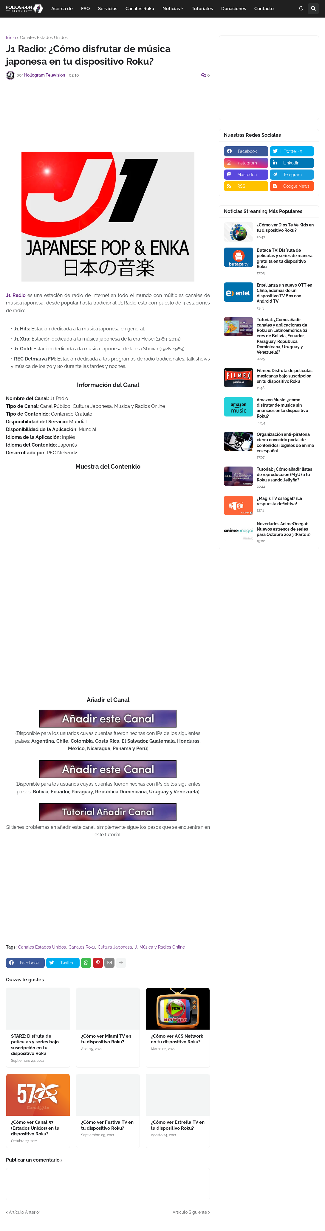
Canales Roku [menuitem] (140, 8)
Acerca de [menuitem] (62, 8)
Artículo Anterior (24, 1212)
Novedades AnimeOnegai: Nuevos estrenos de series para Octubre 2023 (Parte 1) (283, 529)
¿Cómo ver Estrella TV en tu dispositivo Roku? (178, 1125)
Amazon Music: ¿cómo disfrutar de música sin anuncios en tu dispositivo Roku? (282, 408)
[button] (301, 8)
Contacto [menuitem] (264, 8)
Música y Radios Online (162, 947)
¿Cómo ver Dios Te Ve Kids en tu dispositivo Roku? (285, 228)
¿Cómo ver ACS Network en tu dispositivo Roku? (177, 1039)
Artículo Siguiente (190, 1212)
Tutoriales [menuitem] (202, 8)
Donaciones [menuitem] (233, 8)
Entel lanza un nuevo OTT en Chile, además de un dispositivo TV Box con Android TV (284, 293)
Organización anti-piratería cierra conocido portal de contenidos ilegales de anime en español (285, 442)
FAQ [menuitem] (85, 8)
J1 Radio (16, 295)
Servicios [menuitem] (107, 8)
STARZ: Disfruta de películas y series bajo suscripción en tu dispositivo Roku (35, 1044)
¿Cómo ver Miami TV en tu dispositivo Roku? (106, 1039)
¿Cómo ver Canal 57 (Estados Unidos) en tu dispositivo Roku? (35, 1128)
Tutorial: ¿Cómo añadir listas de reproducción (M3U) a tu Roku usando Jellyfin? (284, 474)
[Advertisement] (114, 100)
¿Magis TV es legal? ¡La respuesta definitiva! (279, 501)
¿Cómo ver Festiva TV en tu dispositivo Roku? (107, 1125)
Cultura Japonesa (115, 947)
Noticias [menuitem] (171, 8)
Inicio (11, 37)
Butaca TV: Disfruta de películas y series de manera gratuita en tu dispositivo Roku (284, 258)
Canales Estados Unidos (44, 37)
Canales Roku (82, 947)
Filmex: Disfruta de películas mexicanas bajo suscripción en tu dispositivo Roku (284, 376)
